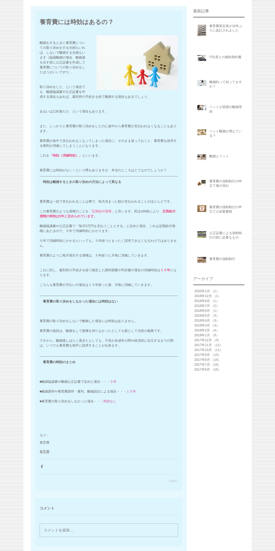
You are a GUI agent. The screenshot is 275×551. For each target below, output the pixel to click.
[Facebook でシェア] (42, 466)
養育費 (44, 442)
